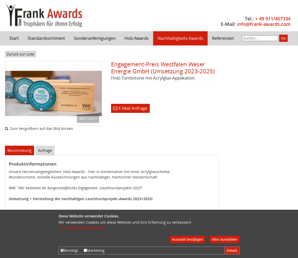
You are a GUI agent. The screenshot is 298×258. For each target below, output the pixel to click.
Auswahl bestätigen (187, 239)
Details (232, 250)
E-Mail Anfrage (130, 108)
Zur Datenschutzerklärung (81, 227)
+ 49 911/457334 (273, 18)
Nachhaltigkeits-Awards (180, 38)
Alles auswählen (224, 239)
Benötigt (69, 250)
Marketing (94, 250)
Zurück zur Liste (20, 54)
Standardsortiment (46, 38)
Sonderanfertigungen (95, 38)
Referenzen (223, 38)
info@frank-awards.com (264, 24)
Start (14, 38)
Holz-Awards (136, 38)
